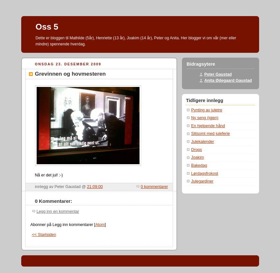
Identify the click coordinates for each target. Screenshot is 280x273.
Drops (196, 149)
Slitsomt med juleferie (210, 133)
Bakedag (199, 165)
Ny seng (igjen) (205, 118)
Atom (99, 224)
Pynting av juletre (206, 110)
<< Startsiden (44, 234)
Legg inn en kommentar (58, 211)
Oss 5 (47, 27)
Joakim (197, 157)
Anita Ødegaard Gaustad (228, 80)
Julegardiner (202, 181)
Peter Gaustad (218, 74)
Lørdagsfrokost (204, 173)
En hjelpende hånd (208, 126)
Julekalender (202, 141)
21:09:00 (95, 186)
